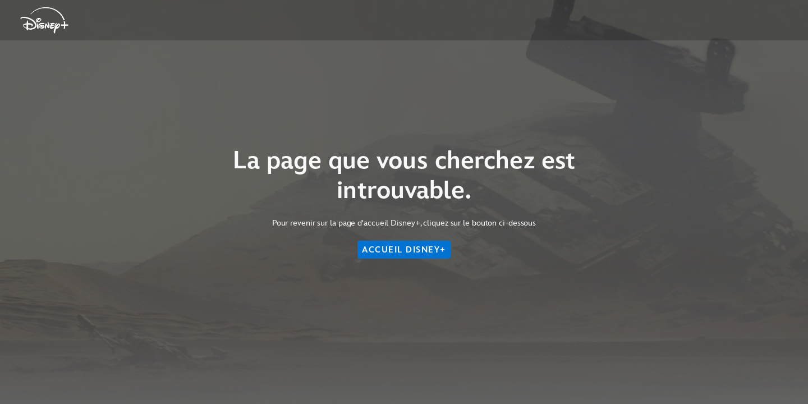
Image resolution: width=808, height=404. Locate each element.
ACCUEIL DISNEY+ (404, 250)
